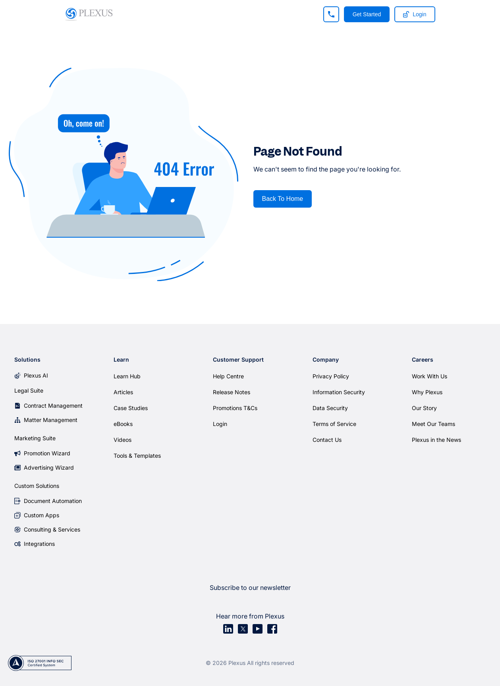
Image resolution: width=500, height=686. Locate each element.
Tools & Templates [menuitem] (137, 455)
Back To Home (282, 198)
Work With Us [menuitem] (429, 376)
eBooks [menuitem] (123, 423)
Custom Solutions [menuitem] (36, 485)
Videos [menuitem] (122, 439)
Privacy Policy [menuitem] (331, 376)
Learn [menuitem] (121, 359)
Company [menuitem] (326, 359)
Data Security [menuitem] (330, 408)
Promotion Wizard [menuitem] (47, 453)
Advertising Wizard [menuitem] (49, 467)
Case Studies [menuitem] (131, 408)
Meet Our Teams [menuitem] (433, 423)
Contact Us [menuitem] (327, 439)
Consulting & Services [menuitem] (52, 529)
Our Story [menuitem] (424, 408)
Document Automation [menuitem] (53, 500)
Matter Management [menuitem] (50, 419)
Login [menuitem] (220, 423)
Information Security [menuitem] (339, 392)
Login (414, 14)
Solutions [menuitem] (27, 359)
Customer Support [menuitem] (238, 359)
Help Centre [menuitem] (228, 376)
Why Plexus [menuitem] (427, 392)
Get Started (367, 14)
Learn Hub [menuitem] (127, 376)
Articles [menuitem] (123, 392)
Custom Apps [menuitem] (41, 515)
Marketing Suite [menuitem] (35, 438)
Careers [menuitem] (422, 359)
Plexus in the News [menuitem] (436, 439)
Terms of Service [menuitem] (334, 423)
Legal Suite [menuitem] (28, 390)
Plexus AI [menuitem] (36, 375)
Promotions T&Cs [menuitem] (235, 408)
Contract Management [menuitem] (53, 405)
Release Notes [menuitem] (231, 392)
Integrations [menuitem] (39, 543)
